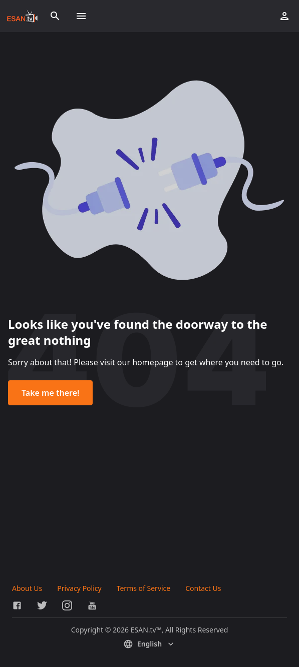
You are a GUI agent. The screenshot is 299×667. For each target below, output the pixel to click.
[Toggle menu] (81, 16)
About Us (27, 588)
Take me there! (50, 392)
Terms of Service (144, 588)
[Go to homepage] (22, 16)
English (149, 644)
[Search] (55, 16)
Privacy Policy (79, 588)
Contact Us (203, 588)
